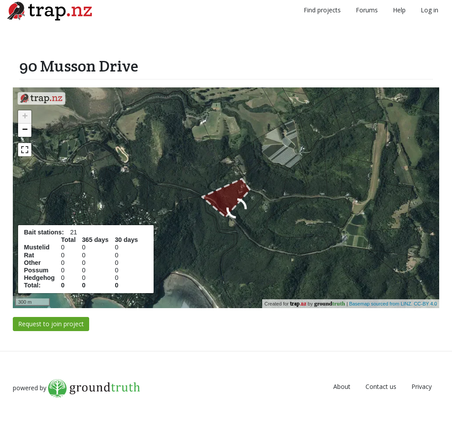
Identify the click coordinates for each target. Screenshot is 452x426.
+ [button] (25, 117)
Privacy (421, 386)
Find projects (322, 10)
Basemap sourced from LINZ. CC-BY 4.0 (393, 303)
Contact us (380, 386)
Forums (367, 10)
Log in (429, 10)
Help (399, 10)
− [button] (25, 130)
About (341, 386)
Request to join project (51, 324)
